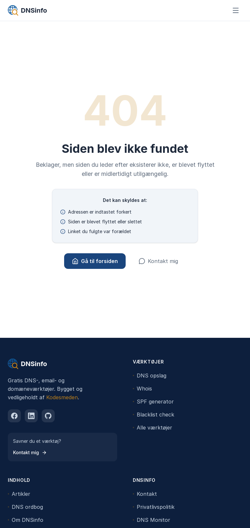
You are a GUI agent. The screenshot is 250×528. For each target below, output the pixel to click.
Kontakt (145, 494)
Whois (142, 388)
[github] (48, 415)
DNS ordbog (25, 507)
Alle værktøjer (152, 427)
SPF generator (153, 401)
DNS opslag (149, 375)
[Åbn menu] (235, 10)
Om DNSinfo (25, 520)
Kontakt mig (158, 261)
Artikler (19, 494)
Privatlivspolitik (153, 507)
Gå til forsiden (95, 261)
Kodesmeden (62, 397)
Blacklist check (153, 414)
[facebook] (14, 415)
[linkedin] (31, 415)
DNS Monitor (151, 520)
